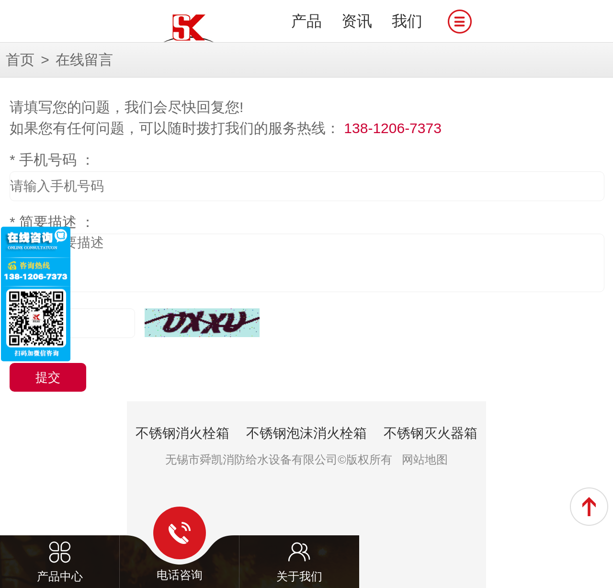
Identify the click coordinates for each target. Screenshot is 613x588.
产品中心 (60, 545)
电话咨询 (179, 544)
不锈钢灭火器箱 (430, 433)
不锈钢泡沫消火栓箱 (306, 433)
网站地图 (425, 459)
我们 (407, 21)
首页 (20, 60)
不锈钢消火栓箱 (182, 433)
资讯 (356, 21)
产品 (306, 21)
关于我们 (299, 545)
